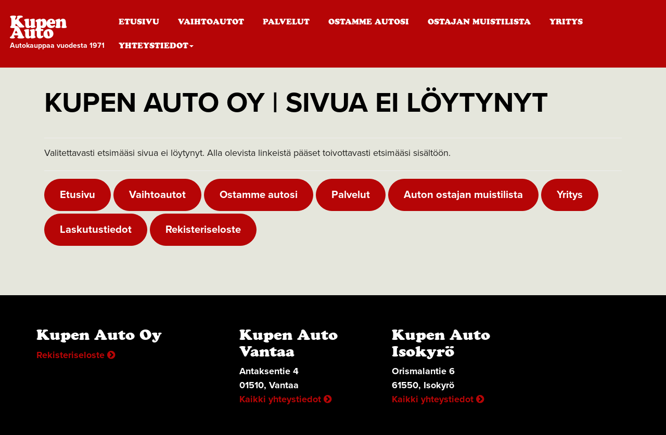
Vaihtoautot (211, 22)
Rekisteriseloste (203, 229)
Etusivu (139, 22)
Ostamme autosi (368, 22)
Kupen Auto (59, 34)
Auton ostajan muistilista (463, 194)
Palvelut (286, 22)
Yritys (566, 22)
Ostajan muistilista (479, 22)
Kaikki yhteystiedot (285, 399)
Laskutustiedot (96, 229)
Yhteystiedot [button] (156, 45)
